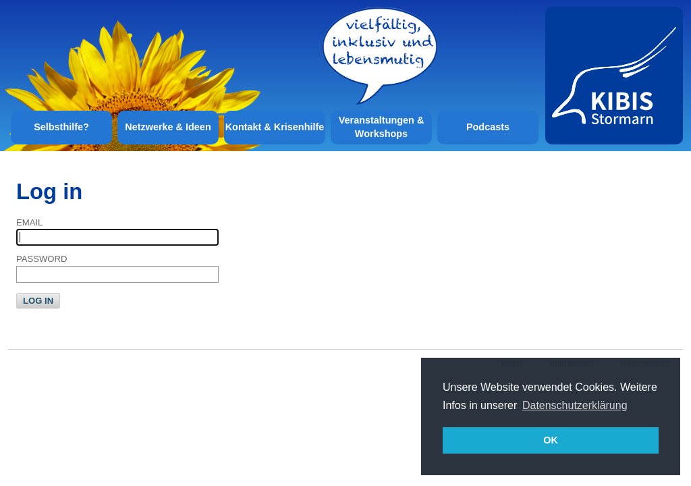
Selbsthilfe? (61, 127)
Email (29, 222)
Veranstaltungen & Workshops (381, 127)
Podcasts (487, 127)
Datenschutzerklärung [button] (575, 405)
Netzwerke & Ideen (168, 127)
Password (41, 259)
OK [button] (550, 440)
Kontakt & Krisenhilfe (275, 127)
